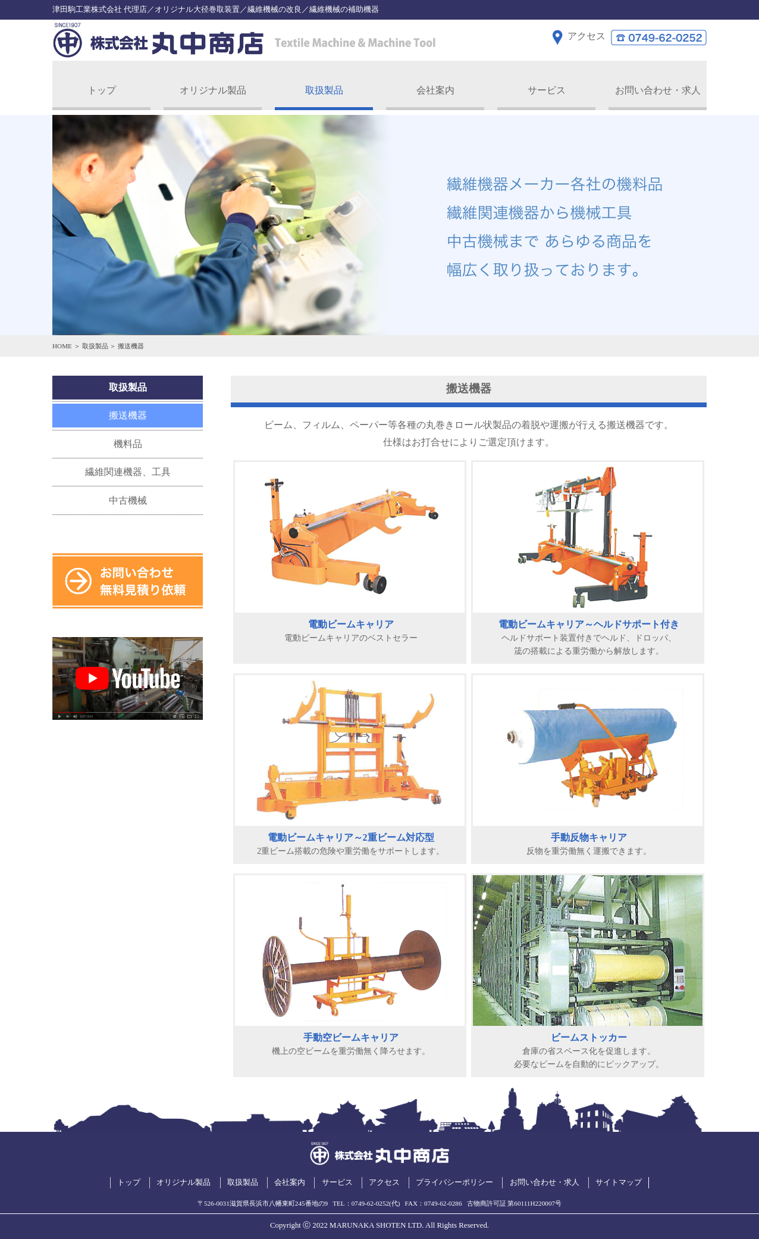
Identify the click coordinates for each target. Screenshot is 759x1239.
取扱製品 (324, 87)
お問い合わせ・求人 (658, 87)
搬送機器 (128, 412)
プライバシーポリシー (454, 1179)
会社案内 (435, 87)
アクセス (384, 1179)
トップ (101, 87)
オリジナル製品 (213, 87)
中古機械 (128, 497)
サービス (547, 87)
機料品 (128, 440)
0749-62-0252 (370, 1200)
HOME (62, 342)
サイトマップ (618, 1179)
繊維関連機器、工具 (128, 469)
